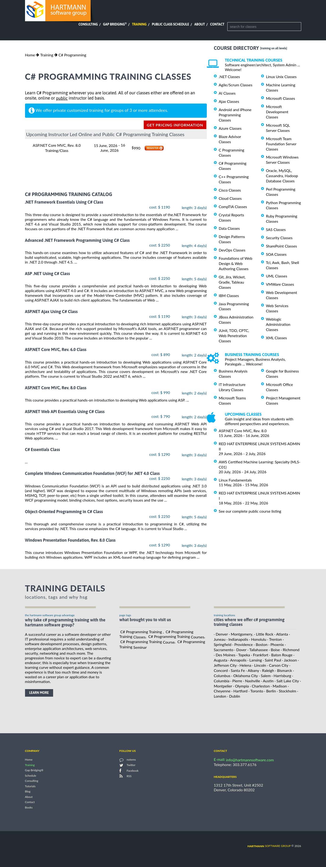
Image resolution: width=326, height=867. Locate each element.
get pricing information (175, 125)
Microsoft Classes (280, 98)
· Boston (260, 644)
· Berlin (270, 691)
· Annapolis (237, 660)
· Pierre (236, 681)
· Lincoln (259, 665)
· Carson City (277, 665)
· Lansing (254, 660)
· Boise (274, 649)
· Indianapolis (237, 639)
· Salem (265, 675)
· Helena (244, 665)
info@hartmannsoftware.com (250, 760)
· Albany (252, 670)
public (62, 98)
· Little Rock (263, 634)
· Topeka (243, 655)
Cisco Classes (230, 190)
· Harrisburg (281, 675)
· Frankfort (259, 655)
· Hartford (239, 691)
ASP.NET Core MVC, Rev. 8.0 (243, 430)
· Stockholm (286, 691)
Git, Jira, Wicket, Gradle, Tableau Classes (232, 282)
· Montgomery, (241, 634)
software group (269, 846)
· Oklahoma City (244, 675)
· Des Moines (225, 655)
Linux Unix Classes (281, 76)
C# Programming (72, 55)
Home (30, 55)
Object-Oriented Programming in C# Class (64, 511)
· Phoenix (276, 644)
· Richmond (290, 649)
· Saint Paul (272, 660)
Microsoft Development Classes (277, 111)
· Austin (267, 681)
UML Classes (276, 276)
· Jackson (289, 660)
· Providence (242, 644)
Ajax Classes (229, 101)
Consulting (88, 24)
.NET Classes (229, 76)
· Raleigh (267, 670)
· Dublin (233, 696)
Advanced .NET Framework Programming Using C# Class (77, 240)
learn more (39, 693)
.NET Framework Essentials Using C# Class (64, 202)
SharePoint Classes (281, 246)
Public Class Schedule (170, 24)
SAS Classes (276, 229)
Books (29, 807)
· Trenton (274, 639)
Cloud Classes (230, 198)
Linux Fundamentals (235, 480)
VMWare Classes (280, 284)
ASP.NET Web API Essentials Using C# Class (65, 411)
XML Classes (276, 337)
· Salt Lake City (287, 681)
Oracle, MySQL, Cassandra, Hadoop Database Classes (282, 175)
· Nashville (251, 681)
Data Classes (229, 228)
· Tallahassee (257, 649)
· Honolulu (257, 639)
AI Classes (227, 93)
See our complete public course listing (250, 511)
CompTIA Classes (233, 206)
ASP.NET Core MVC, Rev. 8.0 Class (56, 387)
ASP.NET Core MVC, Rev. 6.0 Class (56, 349)
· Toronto (256, 691)
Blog (27, 791)
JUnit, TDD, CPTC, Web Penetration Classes (234, 335)
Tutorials (30, 786)
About (199, 24)
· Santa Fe (237, 670)
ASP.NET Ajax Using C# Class (51, 311)
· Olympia (241, 685)
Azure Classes (230, 128)
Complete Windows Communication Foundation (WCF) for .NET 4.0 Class (92, 473)
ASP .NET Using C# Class (47, 273)
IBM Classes (229, 295)
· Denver (221, 634)
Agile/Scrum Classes (235, 85)
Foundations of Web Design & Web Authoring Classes (235, 263)
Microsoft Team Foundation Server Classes (281, 143)
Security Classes (279, 237)
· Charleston (260, 685)
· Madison (279, 685)
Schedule (30, 775)
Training (139, 24)
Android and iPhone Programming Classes (235, 114)
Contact (217, 24)
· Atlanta (281, 634)
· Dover (240, 649)
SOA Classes (276, 254)
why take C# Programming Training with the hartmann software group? (65, 622)
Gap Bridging (115, 24)
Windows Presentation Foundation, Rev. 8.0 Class (70, 540)
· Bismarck (283, 670)
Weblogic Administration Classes (278, 324)
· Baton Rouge (280, 655)
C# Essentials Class (42, 449)
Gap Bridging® (34, 770)
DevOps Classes (232, 250)
